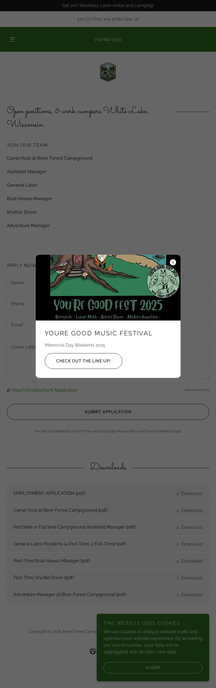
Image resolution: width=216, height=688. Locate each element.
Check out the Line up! (78, 361)
